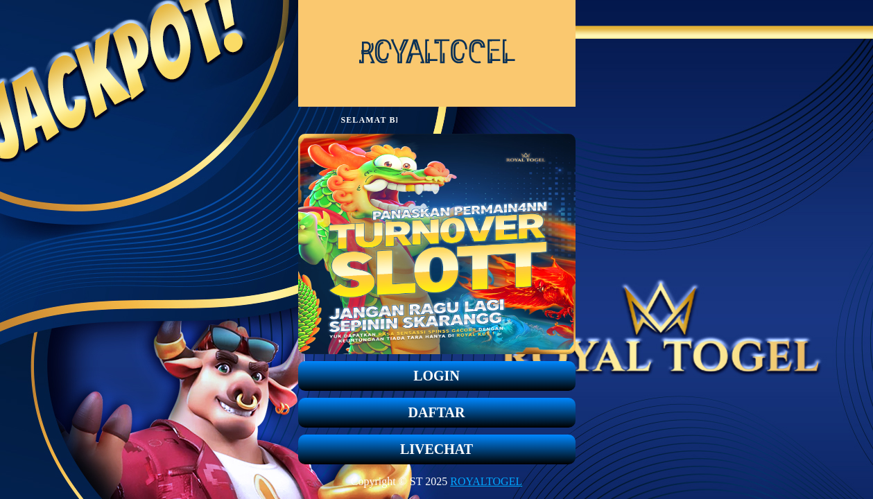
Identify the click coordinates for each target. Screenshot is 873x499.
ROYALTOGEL (486, 481)
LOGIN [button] (436, 375)
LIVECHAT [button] (436, 449)
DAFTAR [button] (436, 412)
